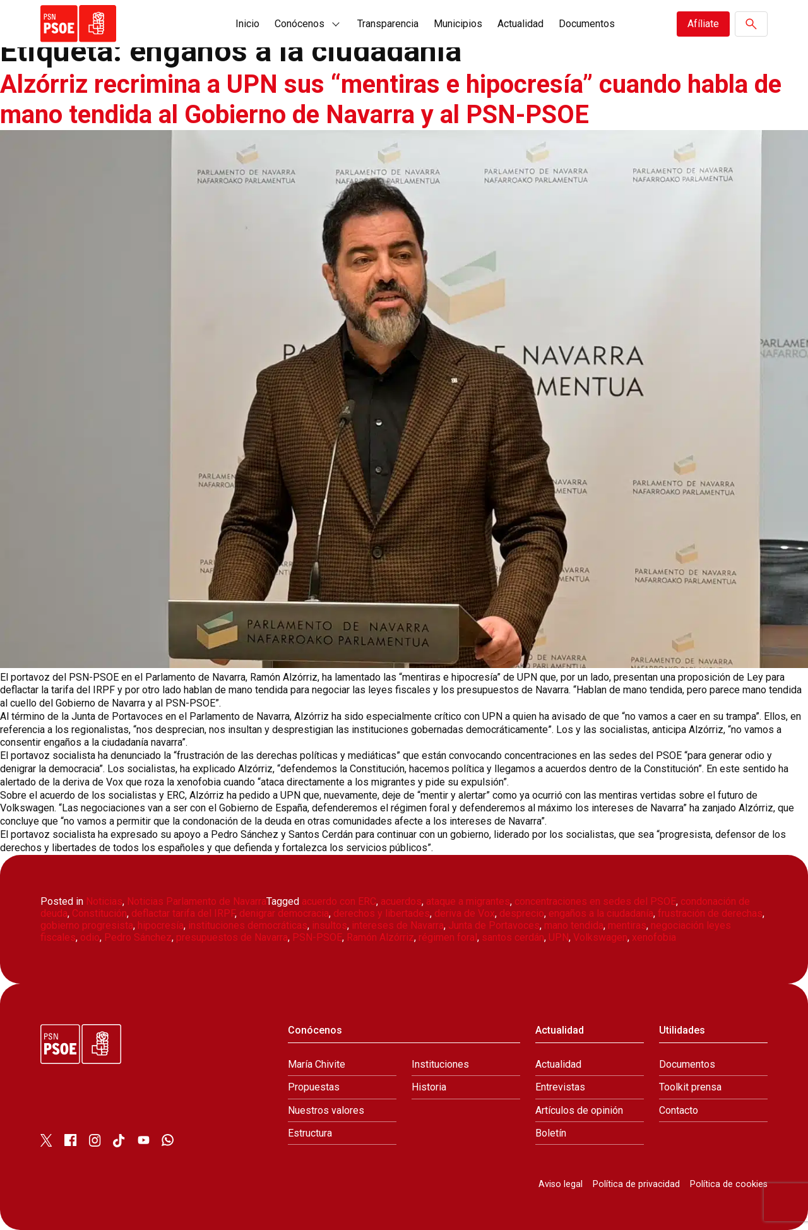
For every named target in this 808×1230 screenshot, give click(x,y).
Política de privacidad (636, 1184)
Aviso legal (560, 1184)
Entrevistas (560, 1087)
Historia (429, 1087)
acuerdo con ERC (339, 901)
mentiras (627, 925)
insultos (329, 925)
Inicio (247, 24)
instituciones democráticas (247, 925)
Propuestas (314, 1087)
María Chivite (316, 1064)
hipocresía (161, 925)
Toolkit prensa (690, 1087)
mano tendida (573, 925)
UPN (559, 937)
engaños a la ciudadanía (601, 913)
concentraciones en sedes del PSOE (595, 901)
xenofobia (654, 937)
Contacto (678, 1110)
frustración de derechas (710, 913)
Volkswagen (600, 937)
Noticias (104, 901)
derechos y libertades (381, 913)
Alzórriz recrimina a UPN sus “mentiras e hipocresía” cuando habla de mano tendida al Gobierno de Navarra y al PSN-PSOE (391, 99)
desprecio (521, 913)
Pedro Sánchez (138, 937)
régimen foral (448, 937)
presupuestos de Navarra (232, 937)
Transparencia (388, 24)
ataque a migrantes (468, 901)
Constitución (99, 913)
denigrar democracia (284, 913)
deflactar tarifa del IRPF (183, 913)
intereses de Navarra (398, 925)
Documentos (587, 24)
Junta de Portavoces (494, 925)
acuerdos (401, 901)
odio (90, 937)
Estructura (310, 1133)
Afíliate (703, 24)
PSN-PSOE (317, 937)
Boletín (550, 1133)
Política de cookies (729, 1184)
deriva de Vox (464, 913)
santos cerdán (513, 937)
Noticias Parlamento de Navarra (196, 901)
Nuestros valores (326, 1110)
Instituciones (440, 1064)
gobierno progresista (86, 925)
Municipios (458, 24)
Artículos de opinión (579, 1110)
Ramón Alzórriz (380, 937)
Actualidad (520, 24)
